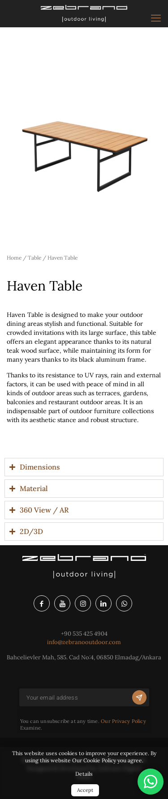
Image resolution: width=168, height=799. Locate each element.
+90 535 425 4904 (84, 633)
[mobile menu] (156, 18)
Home (14, 257)
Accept (85, 790)
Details (84, 773)
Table (34, 257)
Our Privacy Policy (123, 721)
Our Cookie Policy (94, 760)
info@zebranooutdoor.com (84, 642)
